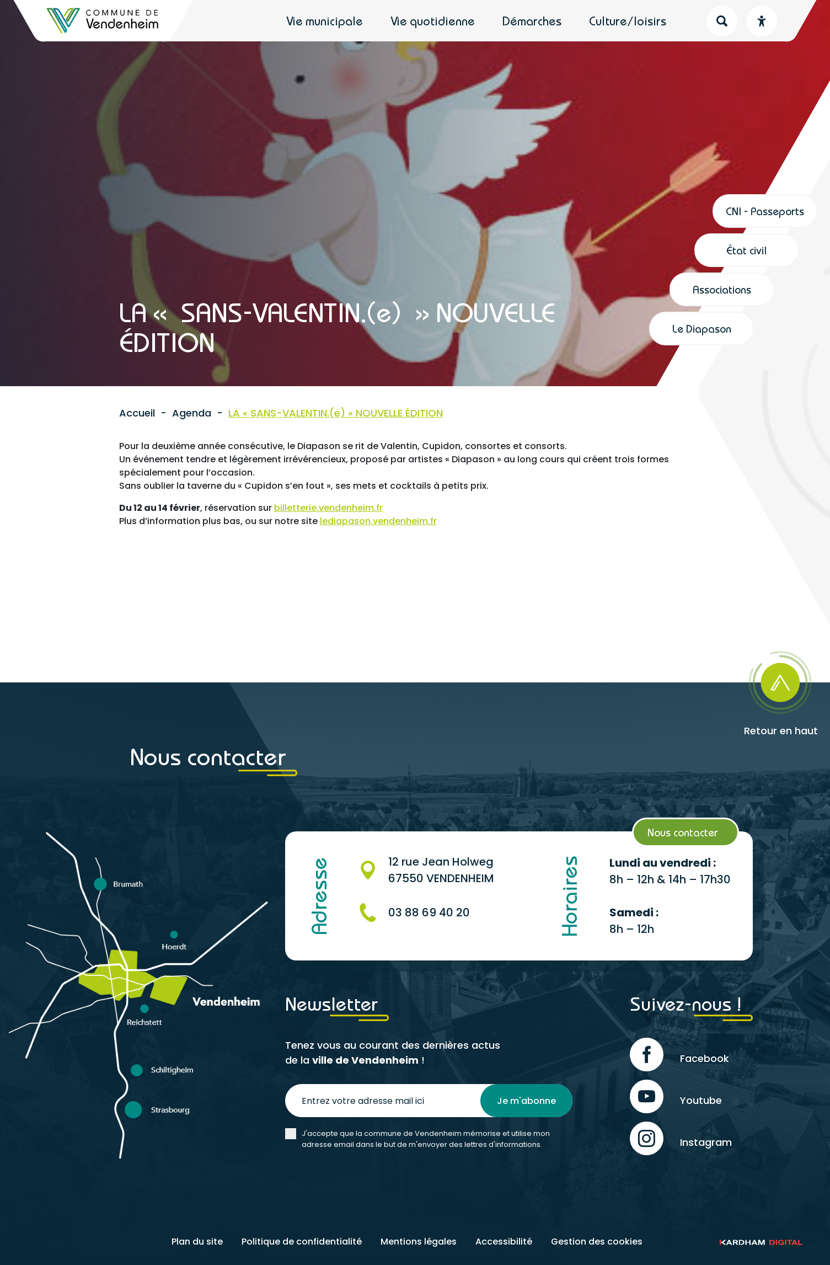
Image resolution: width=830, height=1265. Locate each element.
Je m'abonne (526, 1101)
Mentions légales (419, 1241)
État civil (746, 250)
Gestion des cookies (596, 1241)
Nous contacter (682, 832)
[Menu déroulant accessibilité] (761, 21)
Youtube (676, 1096)
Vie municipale (324, 21)
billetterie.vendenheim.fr (328, 507)
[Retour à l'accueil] (103, 20)
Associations (722, 289)
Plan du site (197, 1241)
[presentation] (369, 1182)
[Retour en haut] (748, 690)
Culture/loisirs (627, 21)
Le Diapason (701, 328)
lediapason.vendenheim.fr (378, 521)
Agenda (191, 413)
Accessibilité (503, 1241)
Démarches (531, 21)
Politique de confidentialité (302, 1241)
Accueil (137, 413)
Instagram (681, 1138)
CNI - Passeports (765, 211)
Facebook (679, 1054)
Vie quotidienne (432, 21)
